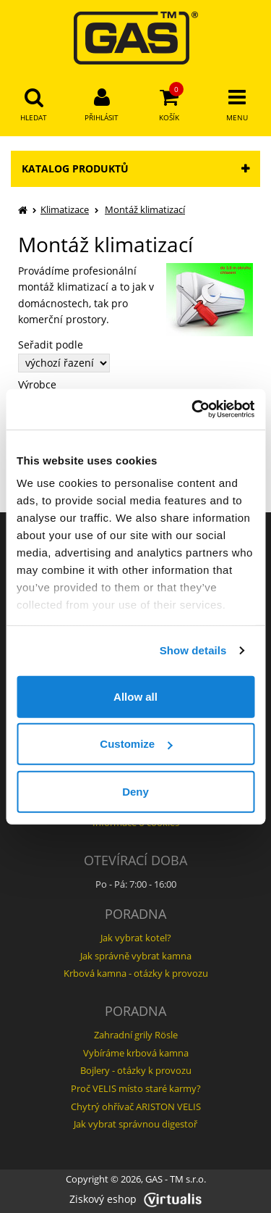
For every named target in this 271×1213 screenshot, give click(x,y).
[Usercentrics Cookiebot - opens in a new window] (193, 409)
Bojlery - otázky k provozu (136, 1070)
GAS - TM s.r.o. (175, 1179)
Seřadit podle (50, 345)
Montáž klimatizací (145, 209)
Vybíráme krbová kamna (136, 1052)
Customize (136, 744)
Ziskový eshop (135, 1199)
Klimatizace (64, 209)
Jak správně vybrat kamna (136, 955)
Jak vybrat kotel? (135, 937)
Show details (193, 650)
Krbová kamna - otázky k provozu (136, 973)
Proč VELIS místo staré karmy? (136, 1088)
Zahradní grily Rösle (136, 1034)
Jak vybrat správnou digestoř (135, 1123)
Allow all (135, 696)
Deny (135, 791)
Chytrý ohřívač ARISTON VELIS (136, 1106)
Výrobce (37, 385)
